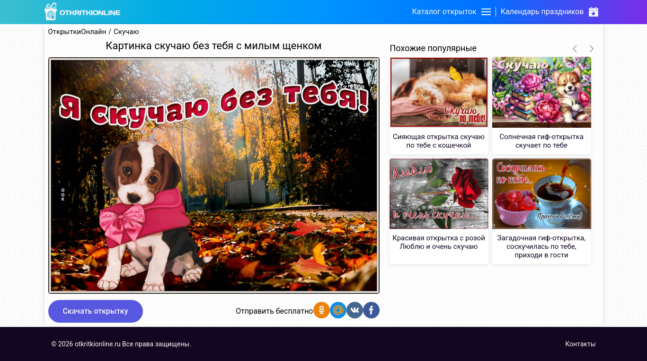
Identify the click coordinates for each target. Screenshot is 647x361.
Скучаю (126, 32)
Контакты (580, 344)
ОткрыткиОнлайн (77, 32)
